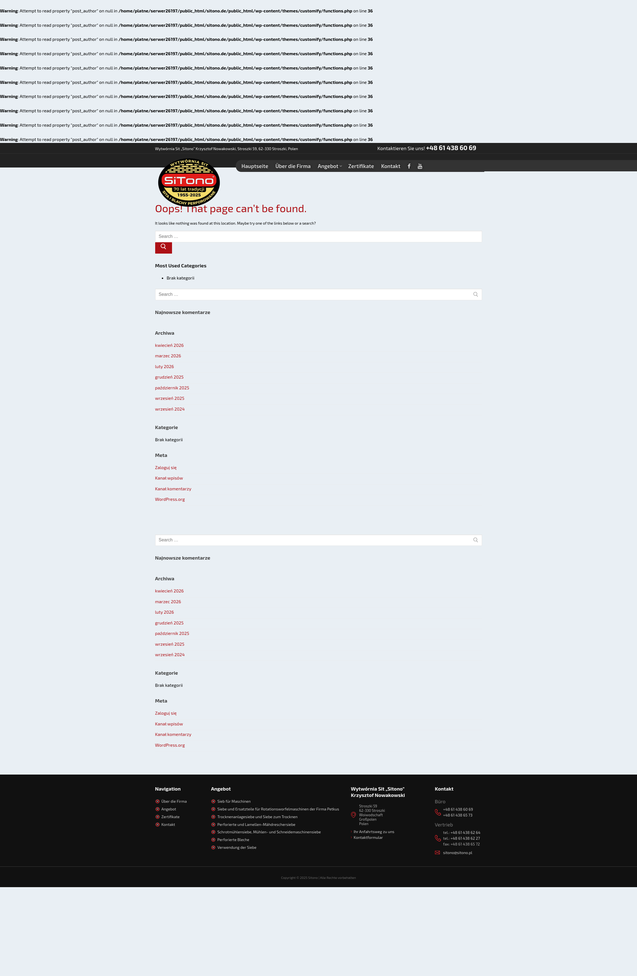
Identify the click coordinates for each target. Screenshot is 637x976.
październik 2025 (172, 387)
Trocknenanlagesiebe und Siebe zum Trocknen (257, 816)
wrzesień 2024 (170, 408)
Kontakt (168, 824)
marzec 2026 (168, 355)
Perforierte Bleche (233, 839)
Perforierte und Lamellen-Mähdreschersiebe (256, 824)
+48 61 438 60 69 (451, 147)
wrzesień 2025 (169, 398)
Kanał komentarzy (173, 488)
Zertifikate (171, 816)
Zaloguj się (166, 467)
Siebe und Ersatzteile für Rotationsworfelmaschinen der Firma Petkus (278, 809)
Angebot (169, 809)
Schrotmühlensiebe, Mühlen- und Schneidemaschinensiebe (269, 831)
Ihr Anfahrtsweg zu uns (374, 831)
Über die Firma (174, 801)
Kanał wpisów (169, 477)
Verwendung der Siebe (237, 847)
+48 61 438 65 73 (457, 815)
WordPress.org (170, 499)
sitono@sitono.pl (457, 852)
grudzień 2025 (169, 376)
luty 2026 (164, 366)
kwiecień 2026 (169, 345)
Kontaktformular (368, 837)
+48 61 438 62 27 (465, 838)
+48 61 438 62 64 (465, 832)
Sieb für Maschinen (234, 801)
